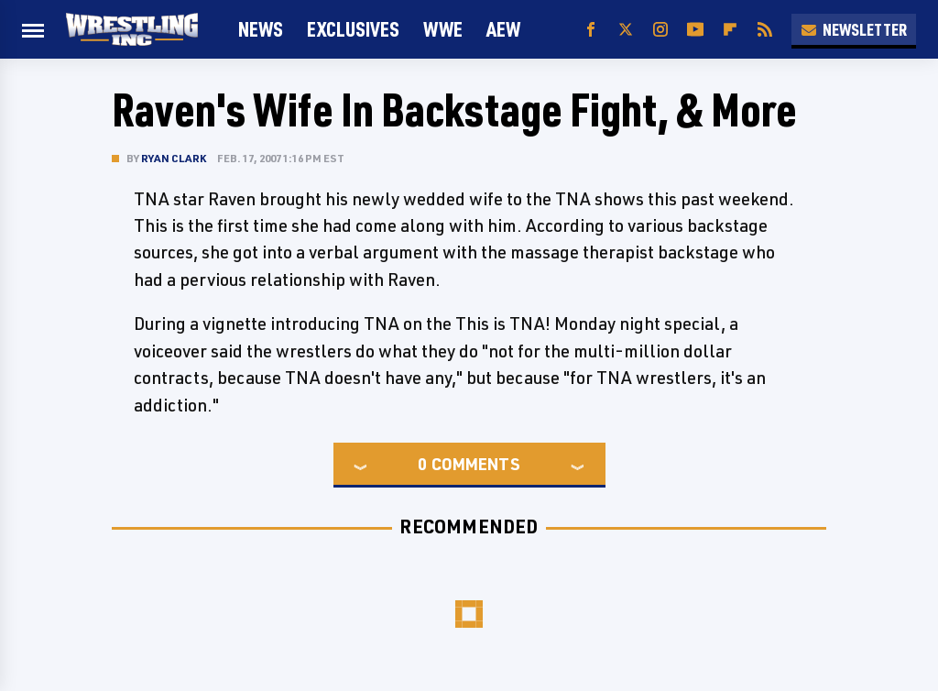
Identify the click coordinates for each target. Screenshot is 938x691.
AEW (503, 28)
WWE (443, 28)
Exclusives (353, 28)
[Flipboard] (730, 30)
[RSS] (765, 30)
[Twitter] (625, 30)
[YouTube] (695, 30)
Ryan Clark (173, 158)
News (260, 28)
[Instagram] (660, 30)
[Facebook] (591, 30)
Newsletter (854, 29)
